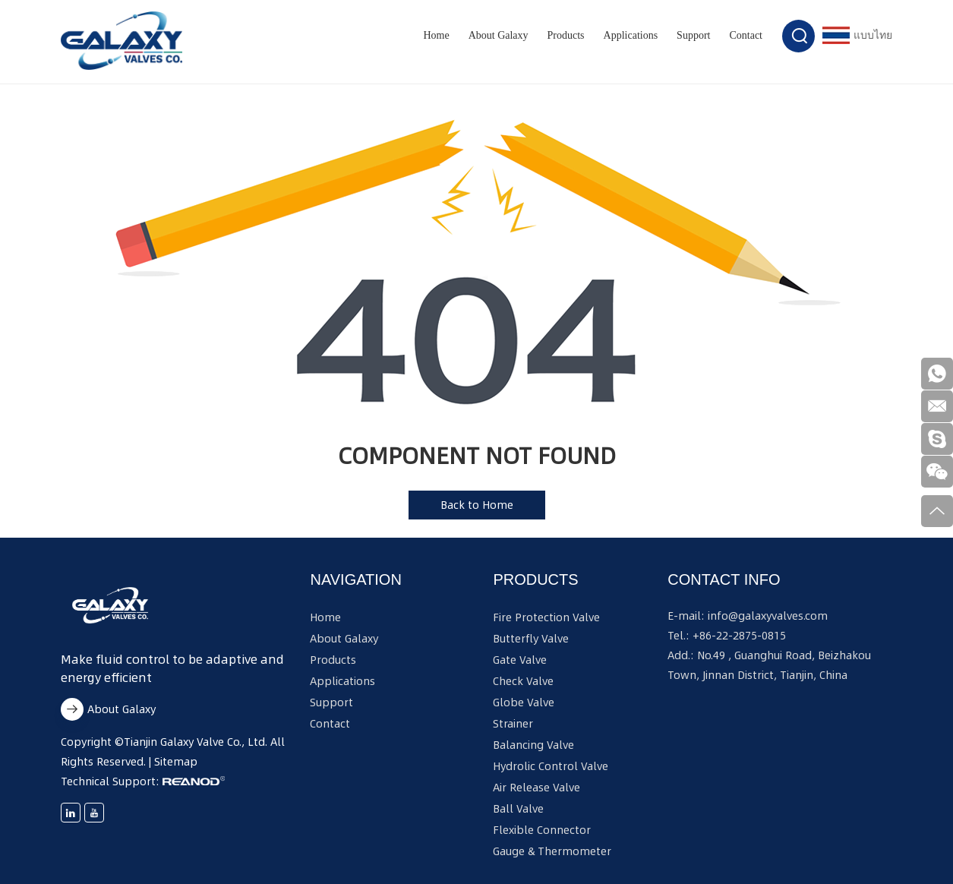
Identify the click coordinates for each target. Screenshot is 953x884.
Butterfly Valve (531, 638)
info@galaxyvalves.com (768, 616)
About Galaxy (499, 35)
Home (436, 35)
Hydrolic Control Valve (550, 766)
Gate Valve (520, 660)
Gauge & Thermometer (552, 851)
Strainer (513, 723)
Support (693, 35)
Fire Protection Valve (546, 617)
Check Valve (523, 681)
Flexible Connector (542, 830)
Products (566, 35)
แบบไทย (857, 35)
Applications (631, 35)
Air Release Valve (536, 787)
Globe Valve (523, 702)
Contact (745, 35)
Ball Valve (518, 808)
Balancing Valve (533, 745)
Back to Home (476, 505)
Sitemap (175, 761)
